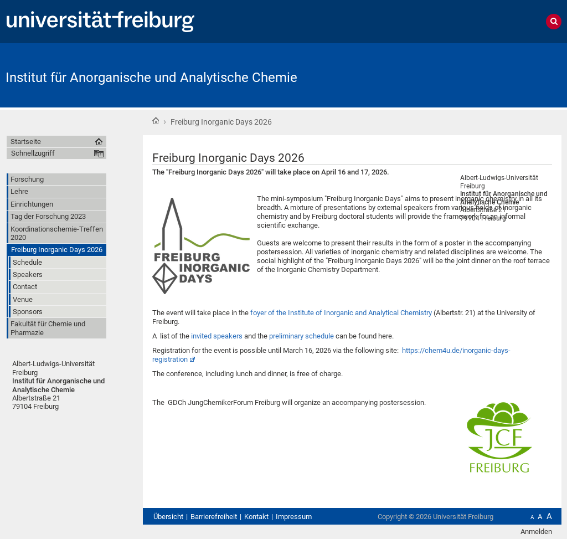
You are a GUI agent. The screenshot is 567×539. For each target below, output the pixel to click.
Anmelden (536, 531)
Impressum (294, 516)
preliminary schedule (301, 336)
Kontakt (256, 516)
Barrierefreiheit (213, 516)
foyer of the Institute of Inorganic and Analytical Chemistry (341, 313)
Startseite (155, 121)
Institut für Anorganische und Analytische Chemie (151, 77)
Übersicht (168, 516)
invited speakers (217, 336)
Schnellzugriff (33, 153)
